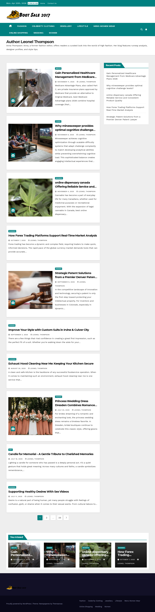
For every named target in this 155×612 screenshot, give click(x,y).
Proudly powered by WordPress (19, 604)
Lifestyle (82, 26)
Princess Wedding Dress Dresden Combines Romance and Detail (75, 405)
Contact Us (52, 3)
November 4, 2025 (66, 191)
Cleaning (12, 359)
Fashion (22, 26)
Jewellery (66, 26)
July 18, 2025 (17, 459)
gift (10, 449)
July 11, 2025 (17, 496)
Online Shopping (18, 33)
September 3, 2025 (20, 335)
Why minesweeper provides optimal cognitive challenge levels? (74, 130)
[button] (142, 29)
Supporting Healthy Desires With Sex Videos (38, 491)
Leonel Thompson (86, 82)
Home (42, 3)
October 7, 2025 (18, 240)
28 (59, 517)
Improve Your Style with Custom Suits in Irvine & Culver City (48, 330)
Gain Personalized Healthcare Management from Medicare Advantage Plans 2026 (75, 77)
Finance (58, 396)
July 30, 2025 (64, 410)
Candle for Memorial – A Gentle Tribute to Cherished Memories (50, 454)
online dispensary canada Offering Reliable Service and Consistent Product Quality (74, 186)
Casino (58, 121)
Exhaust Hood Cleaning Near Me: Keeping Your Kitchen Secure (50, 363)
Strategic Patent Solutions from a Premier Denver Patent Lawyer (75, 277)
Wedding (38, 33)
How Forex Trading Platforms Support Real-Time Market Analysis (52, 235)
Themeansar (57, 604)
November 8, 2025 (66, 135)
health (58, 68)
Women (53, 33)
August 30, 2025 (18, 368)
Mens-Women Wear (104, 26)
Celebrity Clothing (43, 26)
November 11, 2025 (66, 82)
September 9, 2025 (66, 282)
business (59, 178)
